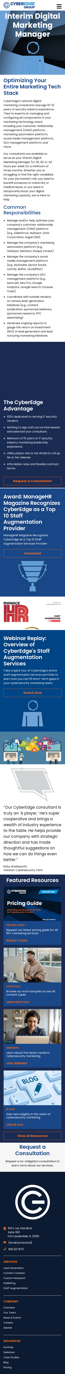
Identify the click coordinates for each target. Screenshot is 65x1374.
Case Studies (11, 1357)
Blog (5, 1362)
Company (10, 1301)
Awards (7, 1327)
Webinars (9, 1352)
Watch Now (32, 693)
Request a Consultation (32, 481)
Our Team (9, 1312)
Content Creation (14, 1273)
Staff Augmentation (15, 1288)
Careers (8, 1322)
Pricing (7, 1367)
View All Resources (32, 1136)
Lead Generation (13, 1268)
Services (10, 1262)
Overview (9, 1307)
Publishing (9, 1283)
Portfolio (8, 1347)
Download (32, 553)
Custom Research (14, 1278)
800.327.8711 (13, 1249)
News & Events (12, 1317)
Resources (11, 1341)
